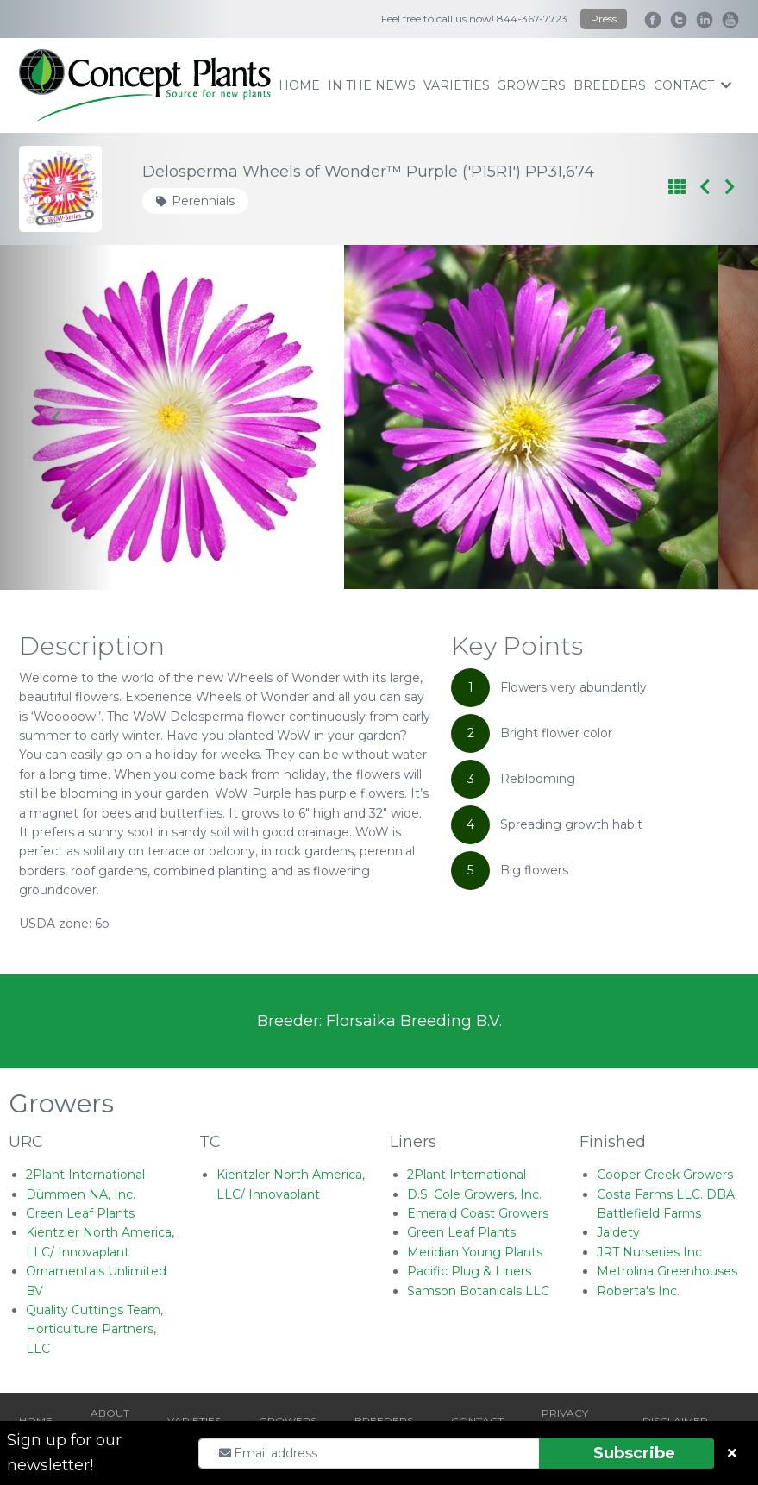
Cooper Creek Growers (665, 1174)
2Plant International (85, 1174)
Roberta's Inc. (638, 1291)
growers (531, 85)
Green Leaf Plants (80, 1213)
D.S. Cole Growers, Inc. (474, 1194)
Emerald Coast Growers (477, 1213)
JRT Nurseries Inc (649, 1252)
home (299, 85)
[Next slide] (701, 417)
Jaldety (618, 1232)
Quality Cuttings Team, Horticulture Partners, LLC (94, 1329)
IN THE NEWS (372, 85)
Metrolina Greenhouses (667, 1271)
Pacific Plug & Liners (469, 1271)
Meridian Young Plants (474, 1252)
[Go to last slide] (57, 417)
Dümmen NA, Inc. (80, 1194)
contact (692, 85)
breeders (609, 85)
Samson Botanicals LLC (478, 1291)
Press (604, 18)
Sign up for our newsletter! (64, 1453)
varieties (456, 85)
